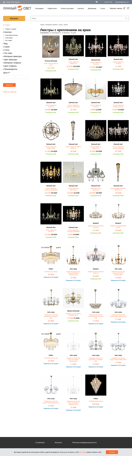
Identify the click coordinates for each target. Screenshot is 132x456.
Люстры (61, 24)
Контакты (81, 8)
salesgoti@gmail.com (122, 2)
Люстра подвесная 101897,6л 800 (51, 147)
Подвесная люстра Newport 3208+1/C (96, 272)
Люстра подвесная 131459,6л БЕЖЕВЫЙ (73, 230)
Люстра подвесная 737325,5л (95, 63)
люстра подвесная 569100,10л (73, 62)
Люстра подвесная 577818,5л (95, 106)
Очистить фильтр (9, 92)
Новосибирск (9, 38)
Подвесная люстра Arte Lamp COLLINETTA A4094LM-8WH (73, 359)
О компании (39, 442)
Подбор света (52, 8)
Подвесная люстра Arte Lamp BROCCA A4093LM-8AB (51, 316)
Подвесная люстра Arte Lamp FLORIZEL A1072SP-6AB (95, 316)
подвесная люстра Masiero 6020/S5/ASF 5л (73, 314)
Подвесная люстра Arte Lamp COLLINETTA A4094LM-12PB (73, 273)
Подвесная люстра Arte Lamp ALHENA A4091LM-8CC (118, 315)
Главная (42, 24)
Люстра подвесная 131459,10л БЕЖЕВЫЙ (51, 189)
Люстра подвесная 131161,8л (51, 230)
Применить (9, 85)
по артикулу (66, 33)
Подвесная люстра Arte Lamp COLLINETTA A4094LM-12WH (73, 403)
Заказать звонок (116, 8)
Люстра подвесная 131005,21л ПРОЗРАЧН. (73, 106)
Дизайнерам (92, 8)
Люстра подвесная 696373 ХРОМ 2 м (73, 147)
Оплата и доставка (67, 8)
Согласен (112, 452)
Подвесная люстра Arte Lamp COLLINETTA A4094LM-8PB (118, 273)
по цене (73, 33)
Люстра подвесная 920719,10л (73, 189)
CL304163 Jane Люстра (51, 358)
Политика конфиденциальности (84, 442)
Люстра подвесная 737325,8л (118, 62)
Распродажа (39, 8)
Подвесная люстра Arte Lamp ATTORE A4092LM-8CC (118, 358)
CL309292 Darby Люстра (96, 401)
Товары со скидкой (10, 29)
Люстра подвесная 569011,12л (95, 147)
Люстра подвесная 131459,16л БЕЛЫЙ (118, 147)
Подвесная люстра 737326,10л (95, 189)
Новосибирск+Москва (11, 35)
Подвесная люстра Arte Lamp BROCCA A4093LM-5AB (95, 359)
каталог (14, 18)
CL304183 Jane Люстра (51, 271)
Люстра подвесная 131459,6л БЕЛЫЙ (118, 106)
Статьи (102, 8)
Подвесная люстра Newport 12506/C (118, 226)
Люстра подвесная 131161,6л (51, 106)
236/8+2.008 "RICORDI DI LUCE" (51, 64)
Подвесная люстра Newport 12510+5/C (96, 226)
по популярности (55, 33)
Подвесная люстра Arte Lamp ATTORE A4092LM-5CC (51, 402)
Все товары (8, 40)
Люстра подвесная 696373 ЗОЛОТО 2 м (118, 189)
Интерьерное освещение (52, 24)
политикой (82, 452)
